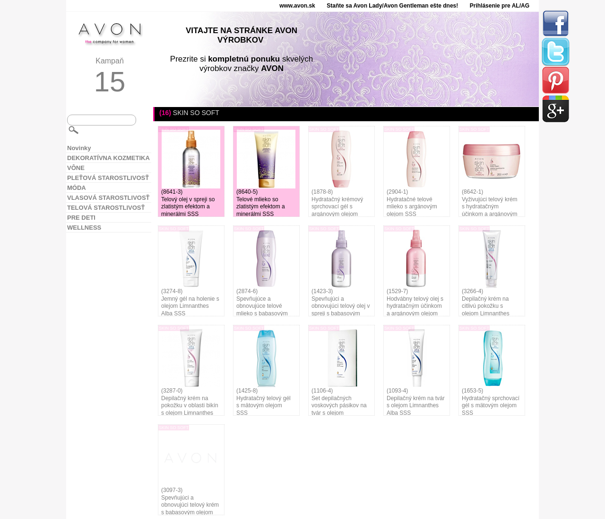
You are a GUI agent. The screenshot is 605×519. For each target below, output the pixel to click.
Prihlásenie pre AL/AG (499, 5)
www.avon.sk (297, 5)
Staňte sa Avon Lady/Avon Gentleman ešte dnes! (392, 5)
